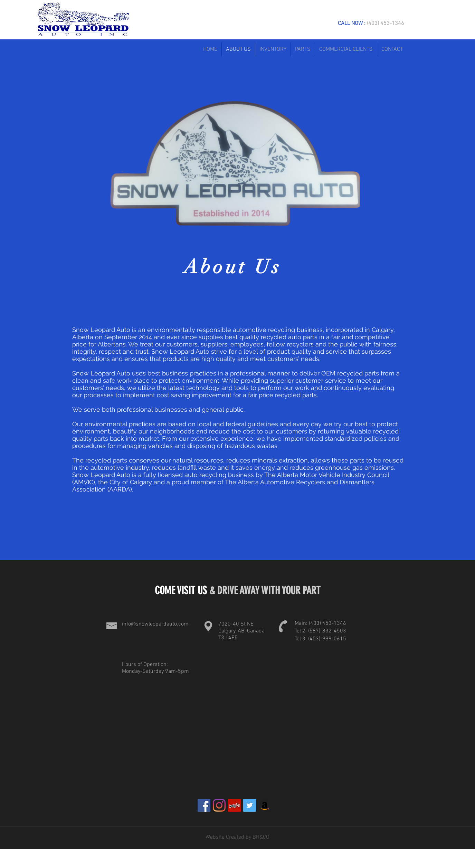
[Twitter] (249, 805)
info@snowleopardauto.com (155, 624)
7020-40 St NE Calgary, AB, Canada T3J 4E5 (241, 631)
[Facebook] (204, 805)
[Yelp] (234, 805)
